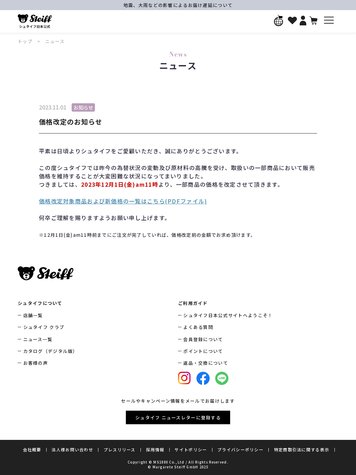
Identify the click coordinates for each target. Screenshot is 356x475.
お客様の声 (35, 363)
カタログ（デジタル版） (50, 351)
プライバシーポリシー (240, 449)
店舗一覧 (33, 315)
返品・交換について (205, 363)
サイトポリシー (191, 449)
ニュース (55, 41)
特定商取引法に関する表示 (301, 449)
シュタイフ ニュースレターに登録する (178, 417)
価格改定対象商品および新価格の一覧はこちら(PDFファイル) (123, 201)
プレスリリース (120, 449)
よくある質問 (198, 327)
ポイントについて (203, 351)
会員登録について (203, 339)
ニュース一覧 (38, 339)
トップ (25, 41)
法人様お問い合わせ (72, 449)
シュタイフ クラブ (44, 327)
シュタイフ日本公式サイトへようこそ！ (228, 315)
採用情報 (155, 449)
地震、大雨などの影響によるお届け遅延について (178, 5)
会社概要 (32, 449)
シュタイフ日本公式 (35, 21)
